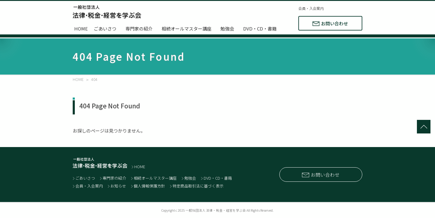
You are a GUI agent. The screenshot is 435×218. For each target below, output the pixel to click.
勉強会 (227, 28)
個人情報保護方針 (149, 186)
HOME (81, 28)
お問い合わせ (334, 23)
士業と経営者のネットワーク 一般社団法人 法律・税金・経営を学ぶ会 (107, 11)
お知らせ (118, 186)
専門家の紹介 (139, 28)
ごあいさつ (105, 28)
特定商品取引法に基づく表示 (198, 186)
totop (423, 126)
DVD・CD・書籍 (260, 28)
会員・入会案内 (311, 8)
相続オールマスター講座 (186, 28)
